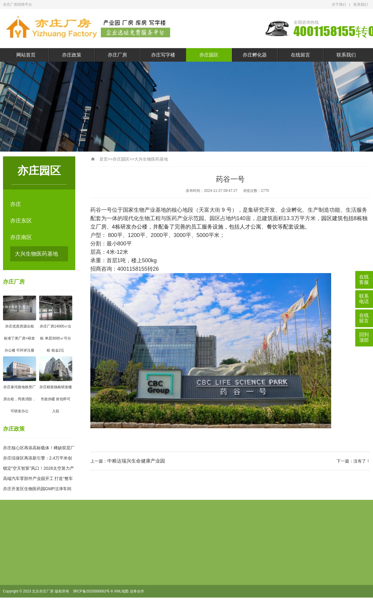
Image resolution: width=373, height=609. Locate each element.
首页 (103, 159)
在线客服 (364, 279)
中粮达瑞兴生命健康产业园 (136, 460)
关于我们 (339, 4)
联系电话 (364, 299)
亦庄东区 (21, 221)
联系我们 (360, 4)
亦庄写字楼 (163, 54)
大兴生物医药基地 (36, 254)
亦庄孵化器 (255, 54)
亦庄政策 (71, 54)
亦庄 (15, 204)
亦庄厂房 (117, 54)
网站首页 (26, 54)
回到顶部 (364, 337)
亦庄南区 (21, 237)
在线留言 (300, 54)
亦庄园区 (209, 54)
